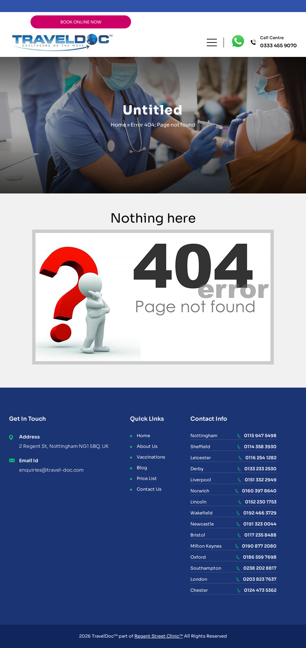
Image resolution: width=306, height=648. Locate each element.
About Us (147, 446)
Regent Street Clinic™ (158, 636)
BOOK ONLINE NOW (81, 21)
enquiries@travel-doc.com (51, 470)
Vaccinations (151, 457)
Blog (142, 468)
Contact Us (149, 489)
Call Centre (278, 42)
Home (118, 125)
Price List (147, 478)
